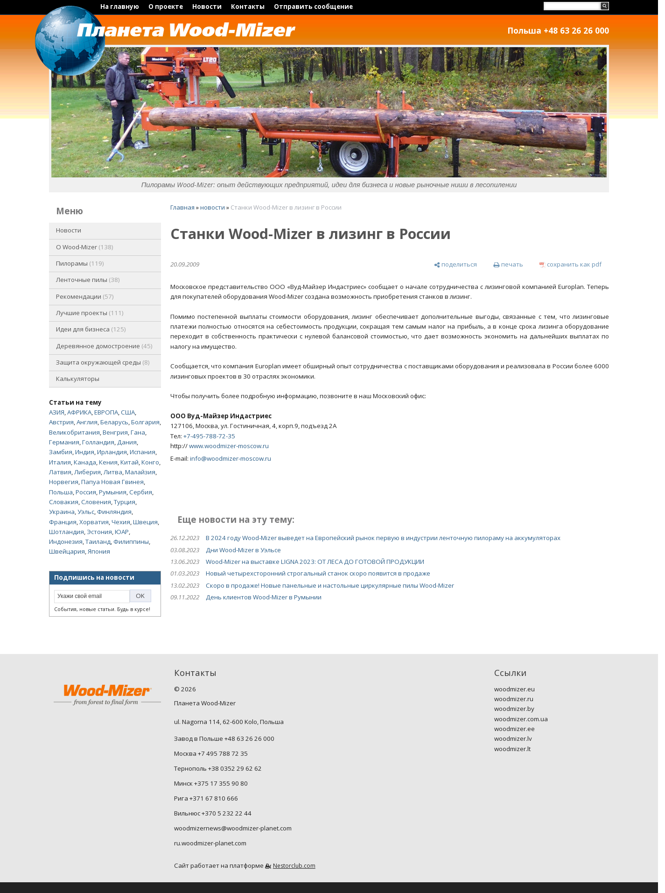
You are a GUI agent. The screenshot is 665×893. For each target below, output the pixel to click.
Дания (127, 442)
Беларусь (114, 422)
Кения (108, 462)
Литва (113, 472)
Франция (63, 522)
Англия (87, 422)
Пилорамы (80, 263)
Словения (96, 502)
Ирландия (112, 452)
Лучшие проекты (90, 313)
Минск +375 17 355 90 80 (211, 783)
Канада (85, 462)
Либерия (87, 472)
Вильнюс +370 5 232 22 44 (213, 813)
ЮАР (122, 531)
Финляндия (114, 511)
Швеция (145, 522)
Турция (124, 502)
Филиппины (131, 541)
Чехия (121, 522)
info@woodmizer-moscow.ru (230, 458)
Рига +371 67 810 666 (206, 798)
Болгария (145, 422)
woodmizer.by (514, 708)
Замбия (60, 452)
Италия (60, 462)
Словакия (63, 502)
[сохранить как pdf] (570, 264)
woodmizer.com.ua (521, 719)
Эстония (99, 531)
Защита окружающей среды (103, 362)
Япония (99, 551)
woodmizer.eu (514, 689)
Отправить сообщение (313, 6)
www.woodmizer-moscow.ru (229, 446)
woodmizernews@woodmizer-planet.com (233, 828)
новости (212, 207)
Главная (182, 207)
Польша (61, 492)
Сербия (140, 492)
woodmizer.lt (512, 749)
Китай (129, 462)
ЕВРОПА (106, 412)
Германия (64, 442)
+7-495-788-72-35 (209, 436)
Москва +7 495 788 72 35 (211, 753)
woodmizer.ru (513, 699)
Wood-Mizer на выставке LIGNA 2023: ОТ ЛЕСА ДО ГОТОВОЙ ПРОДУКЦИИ (315, 561)
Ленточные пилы (88, 279)
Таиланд (98, 541)
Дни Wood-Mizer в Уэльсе (243, 550)
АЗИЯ (56, 412)
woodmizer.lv (513, 738)
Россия (86, 492)
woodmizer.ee (514, 728)
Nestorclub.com (294, 866)
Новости (207, 6)
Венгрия (115, 432)
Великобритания (74, 432)
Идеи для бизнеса (91, 329)
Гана (138, 432)
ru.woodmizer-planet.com (210, 843)
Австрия (61, 422)
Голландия (98, 442)
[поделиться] (455, 264)
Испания (142, 452)
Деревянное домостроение (104, 346)
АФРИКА (79, 412)
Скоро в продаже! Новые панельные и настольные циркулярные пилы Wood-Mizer (330, 585)
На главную (119, 6)
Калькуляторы (77, 378)
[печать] (508, 264)
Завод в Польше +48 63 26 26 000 (224, 738)
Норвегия (63, 482)
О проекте (165, 6)
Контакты (248, 6)
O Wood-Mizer (84, 247)
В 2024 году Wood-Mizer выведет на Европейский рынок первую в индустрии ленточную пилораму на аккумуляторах (383, 538)
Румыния (112, 492)
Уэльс (85, 511)
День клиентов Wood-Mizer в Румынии (264, 597)
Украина (62, 511)
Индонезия (66, 541)
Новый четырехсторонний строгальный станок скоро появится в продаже (318, 573)
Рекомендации (85, 296)
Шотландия (66, 531)
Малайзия (140, 472)
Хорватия (94, 522)
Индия (84, 452)
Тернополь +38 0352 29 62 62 (218, 768)
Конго (150, 462)
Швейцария (67, 551)
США (128, 412)
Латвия (60, 472)
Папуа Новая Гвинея (112, 482)
